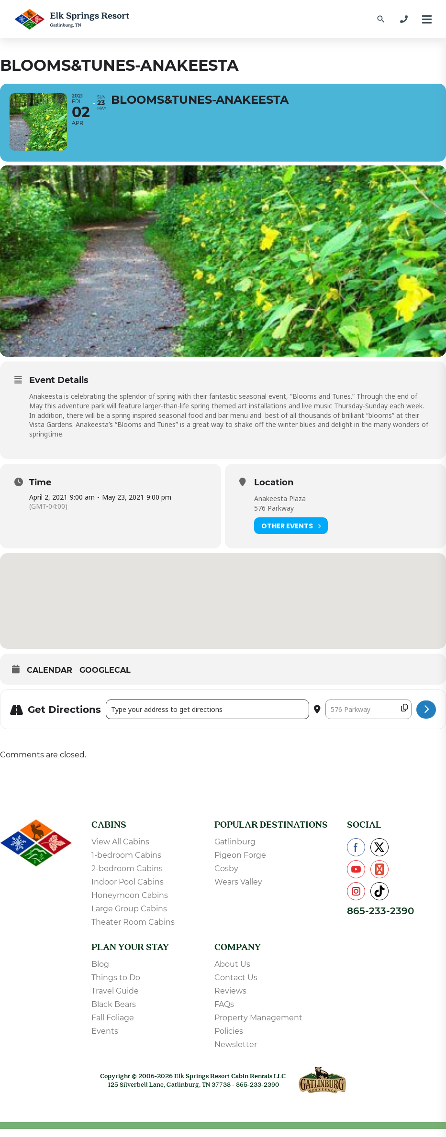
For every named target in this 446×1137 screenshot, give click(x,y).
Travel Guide (115, 999)
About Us (232, 972)
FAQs (224, 1012)
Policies (228, 1039)
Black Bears (113, 1012)
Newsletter (235, 1052)
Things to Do (115, 985)
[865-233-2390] (404, 19)
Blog (100, 972)
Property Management (258, 1025)
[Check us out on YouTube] (356, 877)
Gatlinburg (235, 849)
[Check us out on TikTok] (379, 899)
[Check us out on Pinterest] (379, 877)
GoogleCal (105, 678)
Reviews (230, 999)
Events (104, 1039)
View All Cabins (120, 849)
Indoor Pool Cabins (127, 890)
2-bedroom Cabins (127, 876)
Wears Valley (238, 890)
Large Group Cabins (129, 916)
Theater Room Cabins (133, 930)
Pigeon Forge (240, 863)
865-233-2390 (380, 919)
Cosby (226, 876)
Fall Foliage (112, 1025)
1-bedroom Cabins (126, 863)
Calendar (49, 678)
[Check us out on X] (379, 855)
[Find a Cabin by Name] (380, 19)
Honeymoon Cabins (129, 903)
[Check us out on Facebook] (356, 855)
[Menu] (427, 19)
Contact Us (235, 985)
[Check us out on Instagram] (356, 899)
